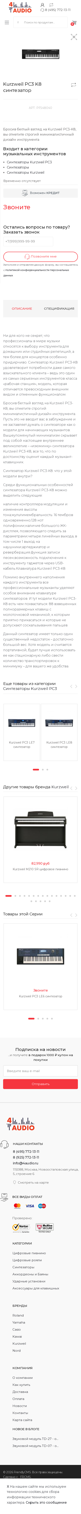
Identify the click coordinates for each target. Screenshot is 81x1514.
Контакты (20, 1413)
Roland (18, 1315)
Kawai (17, 1336)
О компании (22, 1378)
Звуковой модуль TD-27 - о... (35, 1439)
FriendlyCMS (22, 1472)
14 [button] (70, 896)
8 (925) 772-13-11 (26, 1157)
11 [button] (56, 896)
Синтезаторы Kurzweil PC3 (29, 162)
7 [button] (38, 896)
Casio (16, 1329)
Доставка (20, 1392)
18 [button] (40, 901)
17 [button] (36, 901)
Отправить (40, 1084)
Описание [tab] (22, 309)
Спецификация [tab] (59, 309)
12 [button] (61, 896)
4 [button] (24, 896)
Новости (19, 1406)
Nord (16, 1351)
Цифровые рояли (27, 1260)
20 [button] (49, 901)
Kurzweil (60, 786)
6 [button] (33, 896)
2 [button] (43, 769)
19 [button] (45, 901)
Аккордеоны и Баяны (30, 1274)
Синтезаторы (18, 167)
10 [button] (52, 896)
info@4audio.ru (25, 1163)
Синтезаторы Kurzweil (25, 173)
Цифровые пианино (29, 1253)
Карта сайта (22, 1420)
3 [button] (47, 769)
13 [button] (65, 896)
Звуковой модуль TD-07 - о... (35, 1446)
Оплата (18, 1399)
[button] (74, 37)
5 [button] (29, 896)
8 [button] (43, 896)
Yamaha (18, 1322)
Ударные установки (28, 1281)
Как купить (21, 1385)
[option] (21, 732)
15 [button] (75, 896)
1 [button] (36, 769)
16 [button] (31, 901)
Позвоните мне (41, 257)
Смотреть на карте (31, 1182)
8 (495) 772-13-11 (55, 10)
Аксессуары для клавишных (35, 1288)
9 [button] (47, 896)
